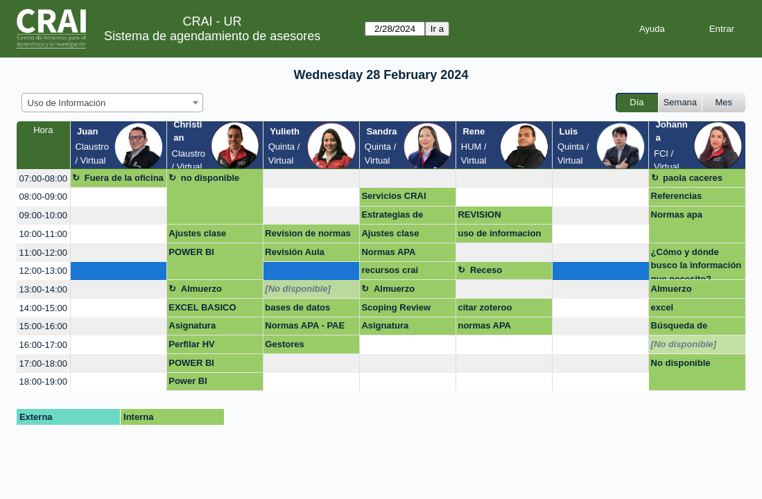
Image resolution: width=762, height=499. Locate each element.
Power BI (187, 381)
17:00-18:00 (43, 363)
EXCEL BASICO (202, 307)
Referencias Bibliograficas (681, 198)
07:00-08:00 (43, 178)
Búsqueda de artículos (679, 327)
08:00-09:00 (43, 196)
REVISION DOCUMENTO (487, 217)
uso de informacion (499, 233)
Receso (486, 270)
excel (662, 307)
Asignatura (192, 325)
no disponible (210, 178)
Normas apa (676, 214)
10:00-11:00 (43, 234)
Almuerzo (201, 288)
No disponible (681, 363)
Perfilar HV (191, 344)
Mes (724, 102)
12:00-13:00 (43, 270)
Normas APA (388, 252)
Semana (680, 102)
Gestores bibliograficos (294, 346)
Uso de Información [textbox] (67, 103)
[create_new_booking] (311, 178)
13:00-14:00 (43, 289)
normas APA (484, 325)
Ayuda (652, 29)
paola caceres (692, 178)
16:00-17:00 (43, 345)
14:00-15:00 (43, 308)
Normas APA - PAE (305, 325)
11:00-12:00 (43, 252)
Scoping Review (396, 307)
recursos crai (389, 270)
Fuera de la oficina (124, 178)
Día (636, 102)
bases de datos (297, 307)
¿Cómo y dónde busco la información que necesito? (696, 264)
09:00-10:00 (43, 215)
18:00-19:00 (43, 381)
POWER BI (191, 252)
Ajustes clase (197, 233)
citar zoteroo (485, 307)
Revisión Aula (294, 252)
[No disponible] (298, 288)
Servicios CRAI (393, 196)
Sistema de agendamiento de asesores (212, 36)
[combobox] (112, 102)
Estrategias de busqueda (392, 217)
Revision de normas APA (308, 235)
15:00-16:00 (43, 326)
